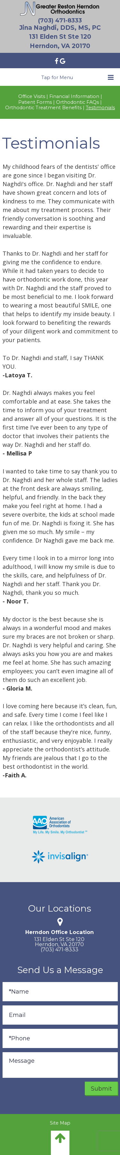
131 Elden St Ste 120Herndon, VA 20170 (59, 942)
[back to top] (60, 1143)
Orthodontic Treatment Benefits (43, 108)
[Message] (60, 1065)
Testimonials (100, 108)
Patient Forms (35, 102)
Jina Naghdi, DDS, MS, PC (60, 27)
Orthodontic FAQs (77, 102)
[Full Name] (60, 991)
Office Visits (31, 96)
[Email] (60, 1015)
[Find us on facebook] (57, 60)
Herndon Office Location (59, 932)
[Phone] (60, 1038)
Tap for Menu (77, 77)
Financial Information (74, 96)
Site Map (60, 1123)
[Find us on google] (62, 60)
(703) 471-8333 (60, 20)
